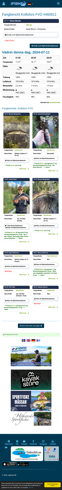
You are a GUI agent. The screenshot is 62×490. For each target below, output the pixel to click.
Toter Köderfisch (52, 256)
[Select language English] (28, 340)
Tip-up (29, 25)
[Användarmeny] (3, 3)
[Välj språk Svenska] (23, 340)
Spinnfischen (19, 150)
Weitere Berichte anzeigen (31, 326)
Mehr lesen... (24, 169)
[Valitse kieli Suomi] (38, 340)
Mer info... (31, 488)
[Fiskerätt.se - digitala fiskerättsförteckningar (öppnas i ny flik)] (27, 453)
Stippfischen (51, 290)
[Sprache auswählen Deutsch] (33, 340)
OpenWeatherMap (54, 102)
